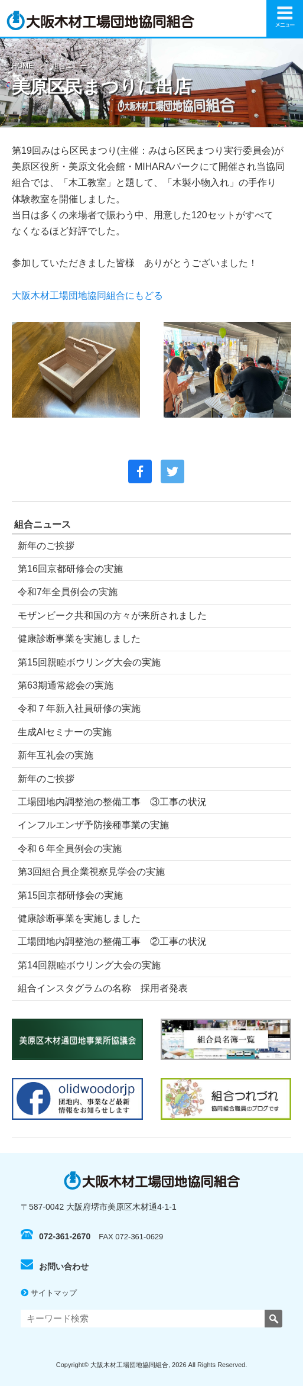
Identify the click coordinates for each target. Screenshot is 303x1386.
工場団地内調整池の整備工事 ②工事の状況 (112, 941)
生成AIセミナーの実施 (65, 732)
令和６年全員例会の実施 (70, 849)
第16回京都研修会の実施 (70, 569)
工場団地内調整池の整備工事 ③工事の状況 (112, 802)
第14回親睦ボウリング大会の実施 (89, 965)
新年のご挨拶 (46, 546)
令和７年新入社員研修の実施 (79, 708)
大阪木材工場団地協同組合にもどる (87, 295)
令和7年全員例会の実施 (68, 592)
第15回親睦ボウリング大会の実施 (89, 662)
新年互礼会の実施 (55, 755)
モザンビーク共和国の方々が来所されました (112, 615)
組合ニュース (72, 66)
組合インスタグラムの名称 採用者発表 (103, 988)
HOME (22, 66)
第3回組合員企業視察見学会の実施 (91, 872)
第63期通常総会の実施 (65, 685)
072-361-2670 (55, 1236)
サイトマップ (49, 1292)
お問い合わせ (55, 1266)
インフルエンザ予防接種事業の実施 (93, 825)
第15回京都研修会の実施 (70, 895)
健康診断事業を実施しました (79, 639)
